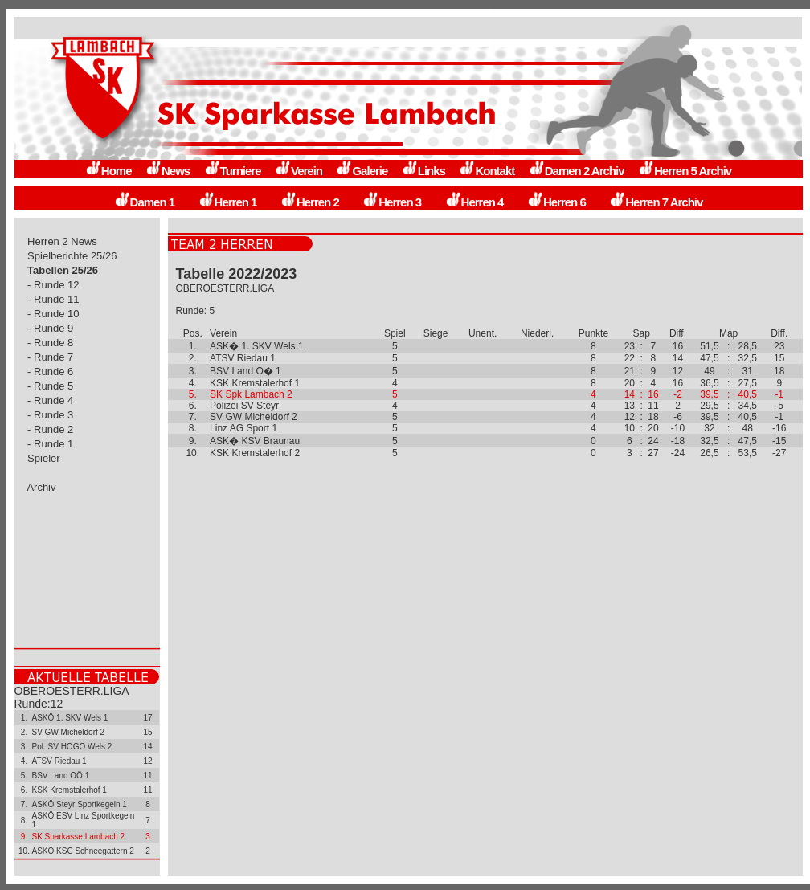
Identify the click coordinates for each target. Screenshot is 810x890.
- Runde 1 (50, 444)
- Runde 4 (50, 400)
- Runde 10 (54, 314)
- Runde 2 (50, 429)
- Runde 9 (50, 328)
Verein (298, 171)
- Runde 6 (50, 371)
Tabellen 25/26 (63, 270)
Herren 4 (474, 202)
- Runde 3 (50, 415)
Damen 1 (144, 202)
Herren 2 (309, 202)
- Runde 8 (50, 343)
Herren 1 (227, 202)
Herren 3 (391, 202)
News (167, 171)
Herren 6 (556, 202)
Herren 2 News (62, 241)
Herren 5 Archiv (684, 171)
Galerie (361, 171)
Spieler (44, 458)
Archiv (42, 487)
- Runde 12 (54, 285)
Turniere (232, 171)
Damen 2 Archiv (576, 171)
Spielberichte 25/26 (73, 256)
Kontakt (486, 171)
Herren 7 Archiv (655, 202)
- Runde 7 (50, 357)
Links (423, 171)
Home (108, 171)
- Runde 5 (50, 386)
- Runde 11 (54, 299)
